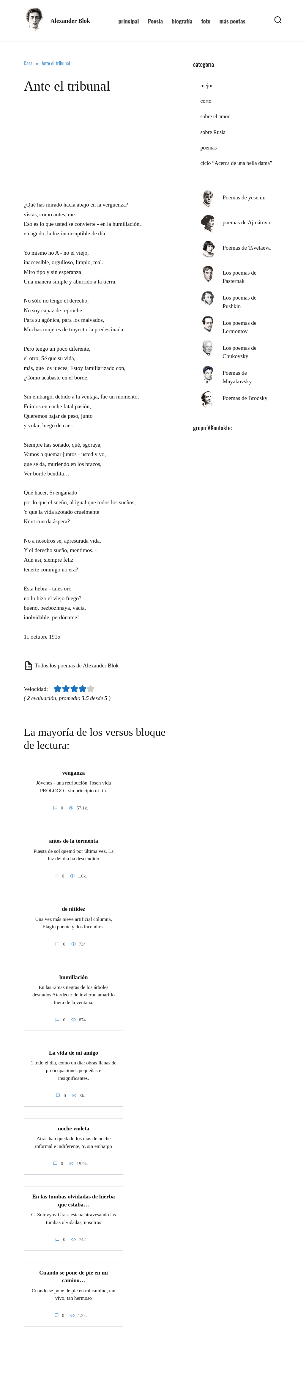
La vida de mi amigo (73, 1053)
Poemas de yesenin (244, 197)
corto (205, 101)
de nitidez (73, 909)
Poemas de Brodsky (245, 398)
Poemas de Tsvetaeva (247, 248)
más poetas (232, 21)
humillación (73, 977)
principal (128, 21)
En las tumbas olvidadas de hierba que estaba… (73, 1200)
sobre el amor (214, 116)
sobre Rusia (212, 132)
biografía (182, 21)
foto (205, 21)
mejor (206, 86)
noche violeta (73, 1128)
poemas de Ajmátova (246, 222)
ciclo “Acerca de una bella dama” (236, 163)
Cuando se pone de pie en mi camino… (73, 1276)
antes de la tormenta (73, 841)
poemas (208, 148)
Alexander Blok (70, 21)
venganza (73, 773)
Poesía (155, 21)
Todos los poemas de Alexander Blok (76, 665)
